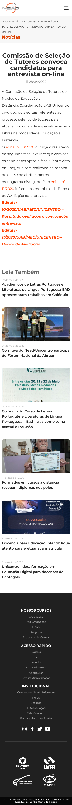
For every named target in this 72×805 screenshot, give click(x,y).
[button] (66, 8)
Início (6, 21)
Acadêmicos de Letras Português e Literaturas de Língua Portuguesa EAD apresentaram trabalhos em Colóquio (36, 289)
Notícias (18, 21)
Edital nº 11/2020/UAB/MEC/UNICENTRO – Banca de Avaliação (32, 237)
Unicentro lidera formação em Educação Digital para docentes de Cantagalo (32, 572)
